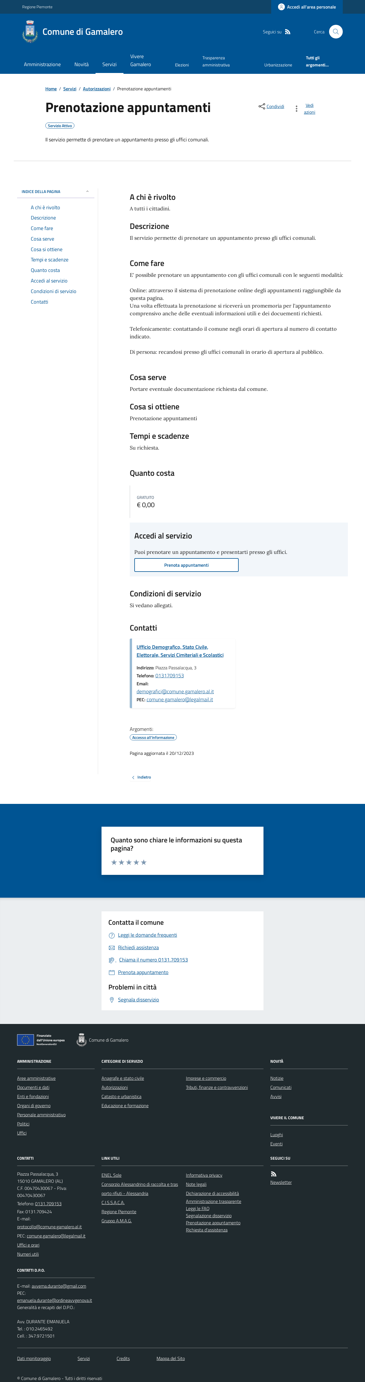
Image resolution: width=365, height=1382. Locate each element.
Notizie (276, 1078)
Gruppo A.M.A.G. (117, 1220)
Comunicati (280, 1087)
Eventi (276, 1143)
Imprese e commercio (206, 1078)
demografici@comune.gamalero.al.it (175, 691)
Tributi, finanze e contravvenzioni (217, 1087)
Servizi (109, 64)
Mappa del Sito (171, 1358)
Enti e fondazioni (33, 1096)
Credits (123, 1358)
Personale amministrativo (41, 1114)
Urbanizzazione (278, 65)
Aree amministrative (36, 1078)
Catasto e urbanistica (121, 1096)
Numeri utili (28, 1254)
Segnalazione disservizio (209, 1215)
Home (51, 88)
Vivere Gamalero (140, 60)
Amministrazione (42, 64)
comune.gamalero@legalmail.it (180, 699)
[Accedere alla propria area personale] (307, 7)
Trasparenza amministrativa (216, 61)
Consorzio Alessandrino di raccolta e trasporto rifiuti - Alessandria (140, 1189)
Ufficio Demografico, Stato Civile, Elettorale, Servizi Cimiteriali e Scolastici (180, 651)
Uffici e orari (28, 1244)
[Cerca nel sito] (334, 31)
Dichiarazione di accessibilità (212, 1193)
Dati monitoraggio (34, 1358)
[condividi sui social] (270, 106)
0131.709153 (48, 1203)
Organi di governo (33, 1105)
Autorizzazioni (97, 88)
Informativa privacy (204, 1175)
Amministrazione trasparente (213, 1201)
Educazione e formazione (125, 1105)
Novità (81, 64)
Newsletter (281, 1182)
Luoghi (276, 1134)
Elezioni (182, 65)
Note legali (196, 1184)
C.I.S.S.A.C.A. (113, 1202)
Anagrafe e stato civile (123, 1078)
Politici (23, 1123)
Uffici (22, 1132)
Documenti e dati (33, 1087)
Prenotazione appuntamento (213, 1222)
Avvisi (275, 1096)
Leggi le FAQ (198, 1208)
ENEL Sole (111, 1175)
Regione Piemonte (37, 7)
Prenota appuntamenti (186, 565)
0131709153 (169, 675)
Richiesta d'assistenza (207, 1229)
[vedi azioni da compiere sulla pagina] (305, 108)
